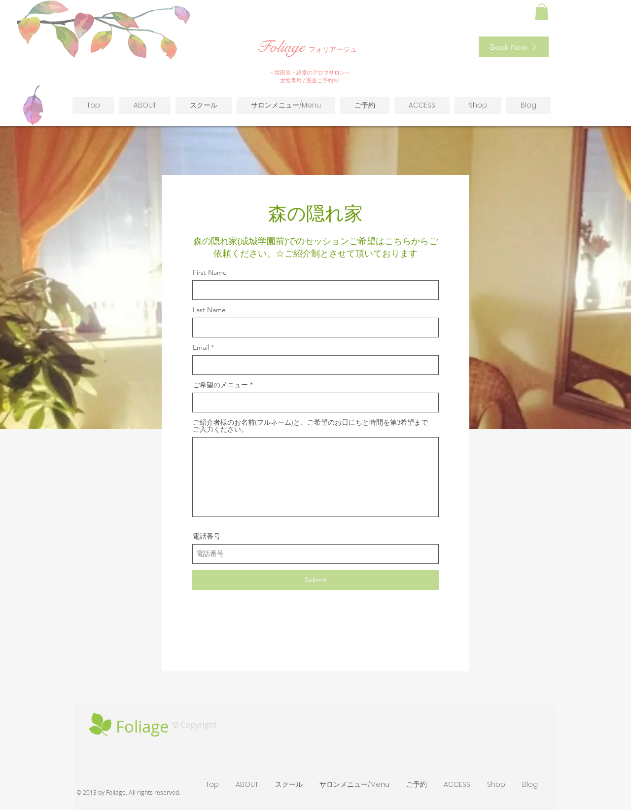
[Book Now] (514, 47)
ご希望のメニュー (220, 384)
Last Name (209, 309)
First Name (210, 272)
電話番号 (206, 536)
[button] (542, 11)
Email (201, 347)
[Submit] (315, 580)
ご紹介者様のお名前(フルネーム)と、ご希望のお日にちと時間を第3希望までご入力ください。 (310, 426)
